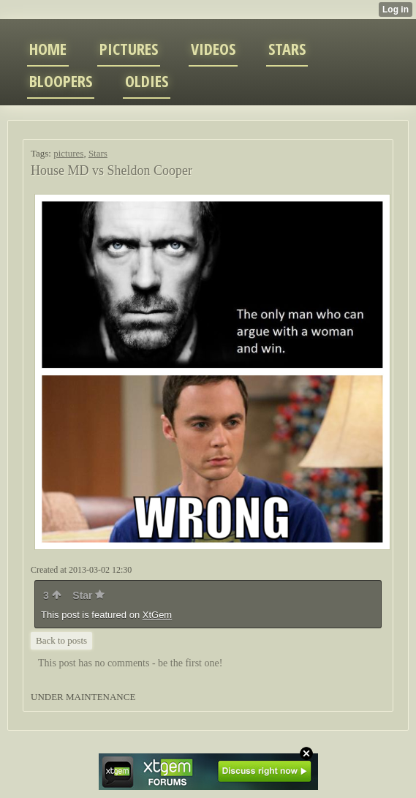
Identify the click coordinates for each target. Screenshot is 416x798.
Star (88, 595)
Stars (97, 153)
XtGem (157, 614)
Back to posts (61, 640)
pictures (68, 153)
